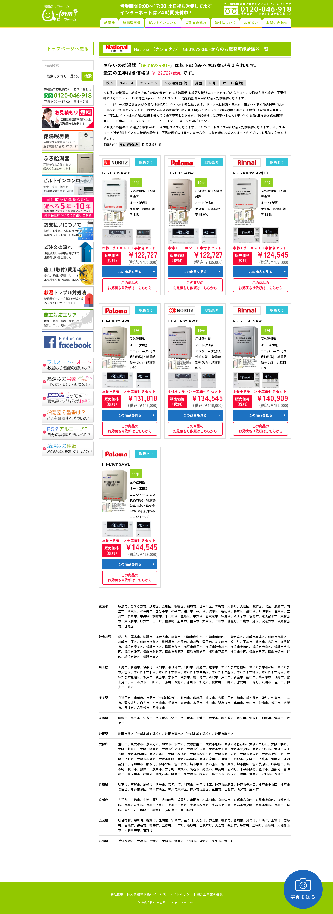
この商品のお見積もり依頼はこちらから (130, 285)
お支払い (251, 22)
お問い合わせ (276, 22)
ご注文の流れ (196, 22)
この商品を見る (130, 271)
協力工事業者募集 (210, 894)
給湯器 (109, 22)
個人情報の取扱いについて (146, 894)
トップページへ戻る (68, 48)
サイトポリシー (181, 894)
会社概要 (116, 894)
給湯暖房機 (131, 22)
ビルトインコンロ (163, 22)
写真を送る (303, 889)
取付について (225, 22)
